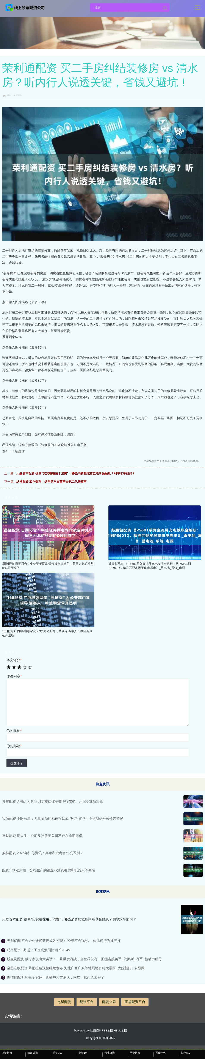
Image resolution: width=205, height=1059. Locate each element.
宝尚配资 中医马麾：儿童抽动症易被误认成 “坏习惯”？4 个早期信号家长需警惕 (62, 818)
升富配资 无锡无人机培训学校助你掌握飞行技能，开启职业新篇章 (52, 801)
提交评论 (17, 763)
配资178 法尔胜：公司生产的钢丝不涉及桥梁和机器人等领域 (48, 870)
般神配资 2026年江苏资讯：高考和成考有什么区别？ (42, 853)
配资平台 (87, 1002)
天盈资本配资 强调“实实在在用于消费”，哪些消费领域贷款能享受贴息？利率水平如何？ (75, 473)
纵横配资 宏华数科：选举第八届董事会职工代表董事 (51, 481)
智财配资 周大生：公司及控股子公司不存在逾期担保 (42, 836)
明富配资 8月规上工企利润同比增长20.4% (39, 950)
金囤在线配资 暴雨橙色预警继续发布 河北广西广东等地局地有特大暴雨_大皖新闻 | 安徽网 (76, 968)
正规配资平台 (135, 1002)
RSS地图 (107, 1030)
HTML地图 (120, 1030)
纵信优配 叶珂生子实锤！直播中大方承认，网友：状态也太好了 (55, 977)
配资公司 (109, 1002)
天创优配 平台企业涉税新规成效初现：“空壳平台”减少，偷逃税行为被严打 (63, 941)
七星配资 (64, 1002)
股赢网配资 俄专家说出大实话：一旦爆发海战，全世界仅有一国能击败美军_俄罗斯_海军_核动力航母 (84, 959)
